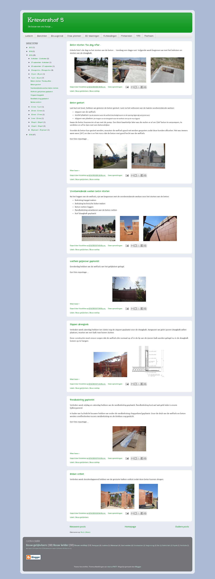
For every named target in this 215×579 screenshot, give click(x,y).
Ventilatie (183, 545)
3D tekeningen (92, 36)
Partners (148, 36)
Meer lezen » (74, 171)
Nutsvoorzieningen (50, 548)
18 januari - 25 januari (39, 130)
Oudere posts (182, 527)
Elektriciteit (166, 545)
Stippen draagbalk (79, 324)
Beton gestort (77, 102)
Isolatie (105, 545)
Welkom (29, 36)
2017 (31, 48)
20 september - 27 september (41, 66)
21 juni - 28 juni (37, 74)
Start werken (126, 545)
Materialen (126, 36)
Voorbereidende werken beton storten (89, 191)
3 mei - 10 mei (36, 118)
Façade (175, 545)
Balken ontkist (77, 474)
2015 (31, 55)
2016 (31, 51)
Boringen (29, 548)
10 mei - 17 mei (36, 115)
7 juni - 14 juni (36, 78)
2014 (31, 135)
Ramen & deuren (64, 548)
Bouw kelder (60, 545)
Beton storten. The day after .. (85, 45)
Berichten (42, 36)
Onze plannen (74, 36)
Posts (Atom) (85, 532)
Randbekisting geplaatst (82, 399)
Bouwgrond (57, 36)
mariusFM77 (112, 567)
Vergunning (150, 545)
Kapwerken (38, 548)
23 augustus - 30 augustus (41, 70)
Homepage (130, 527)
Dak (158, 545)
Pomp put (95, 545)
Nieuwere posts (78, 527)
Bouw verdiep (94, 91)
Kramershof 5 (46, 19)
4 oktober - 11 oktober (39, 59)
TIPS (138, 36)
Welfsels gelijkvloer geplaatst (84, 261)
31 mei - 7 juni (36, 107)
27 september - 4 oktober (40, 62)
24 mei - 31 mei (36, 111)
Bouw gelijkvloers (82, 91)
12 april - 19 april (37, 126)
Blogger (138, 567)
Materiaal (114, 545)
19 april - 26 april (37, 122)
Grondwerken (138, 545)
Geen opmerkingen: (115, 87)
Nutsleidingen (110, 36)
